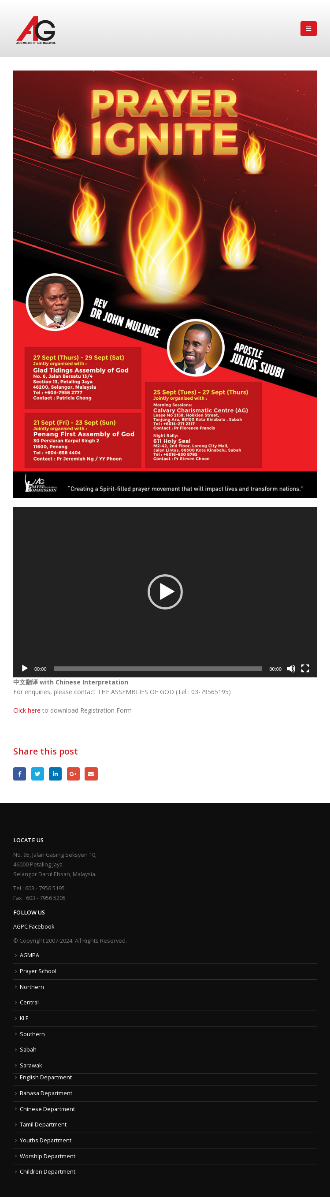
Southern (32, 1034)
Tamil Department (43, 1124)
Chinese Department (47, 1109)
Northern (32, 987)
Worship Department (47, 1156)
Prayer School (38, 971)
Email (91, 773)
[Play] (24, 668)
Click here (27, 710)
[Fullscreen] (305, 668)
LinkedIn (55, 773)
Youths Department (45, 1140)
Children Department (47, 1171)
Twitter (37, 773)
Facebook (19, 773)
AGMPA (29, 955)
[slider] (158, 668)
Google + (73, 773)
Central (29, 1002)
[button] (165, 592)
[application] (165, 592)
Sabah (28, 1049)
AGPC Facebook (33, 926)
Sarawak (31, 1065)
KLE (24, 1018)
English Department (46, 1077)
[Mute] (291, 668)
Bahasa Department (46, 1093)
